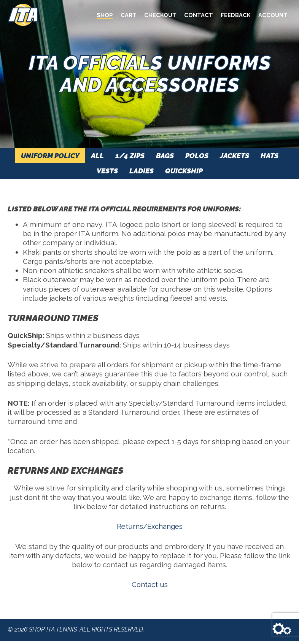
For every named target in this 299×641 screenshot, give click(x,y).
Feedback (236, 15)
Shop (105, 15)
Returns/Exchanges (150, 526)
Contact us (150, 584)
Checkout (160, 15)
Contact (198, 15)
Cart (129, 15)
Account (273, 15)
